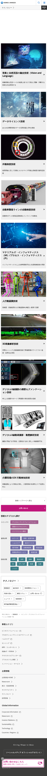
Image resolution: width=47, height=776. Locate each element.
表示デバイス (29, 543)
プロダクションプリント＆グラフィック (15, 635)
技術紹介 (15, 614)
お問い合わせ (23, 508)
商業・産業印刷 (29, 538)
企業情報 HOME (7, 677)
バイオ (14, 568)
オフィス (15, 538)
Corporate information (10, 712)
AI (13, 564)
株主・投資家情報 (8, 686)
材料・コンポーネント (9, 647)
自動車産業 (27, 548)
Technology (6, 728)
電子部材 (15, 548)
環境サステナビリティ (19, 527)
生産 (39, 564)
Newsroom (6, 682)
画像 (30, 559)
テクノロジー (6, 614)
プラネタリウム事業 (8, 660)
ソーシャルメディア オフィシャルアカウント (23, 752)
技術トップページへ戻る (23, 501)
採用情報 (5, 698)
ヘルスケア (16, 543)
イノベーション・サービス (11, 664)
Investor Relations (8, 720)
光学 (22, 559)
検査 (31, 564)
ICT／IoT (22, 564)
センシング (5, 643)
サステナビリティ (8, 690)
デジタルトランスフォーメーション (24, 522)
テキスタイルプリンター (10, 655)
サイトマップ (6, 768)
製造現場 (39, 548)
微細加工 (40, 559)
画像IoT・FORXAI (8, 651)
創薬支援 (34, 552)
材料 (13, 559)
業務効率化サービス (19, 552)
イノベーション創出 (19, 531)
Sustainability (6, 724)
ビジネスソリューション (10, 631)
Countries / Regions (9, 733)
